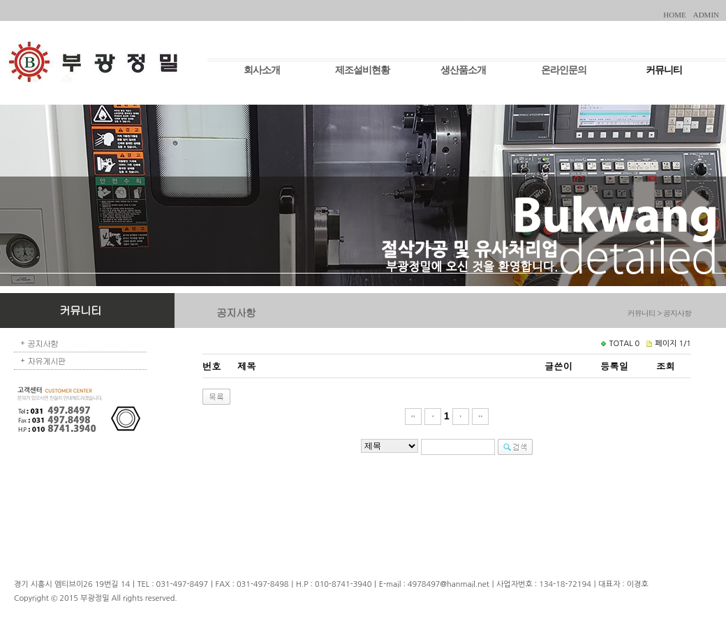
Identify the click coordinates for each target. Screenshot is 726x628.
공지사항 (42, 343)
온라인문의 (563, 70)
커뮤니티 (664, 70)
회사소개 (262, 70)
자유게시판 (46, 360)
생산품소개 (463, 70)
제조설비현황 (362, 70)
